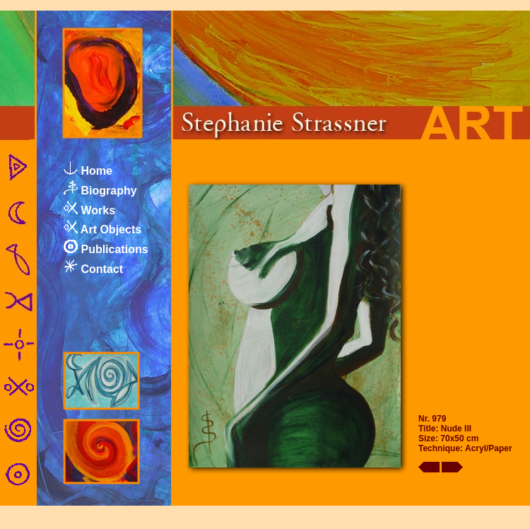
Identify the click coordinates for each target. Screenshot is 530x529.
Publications (114, 249)
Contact (102, 269)
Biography (108, 191)
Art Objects (111, 229)
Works (98, 210)
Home (96, 171)
